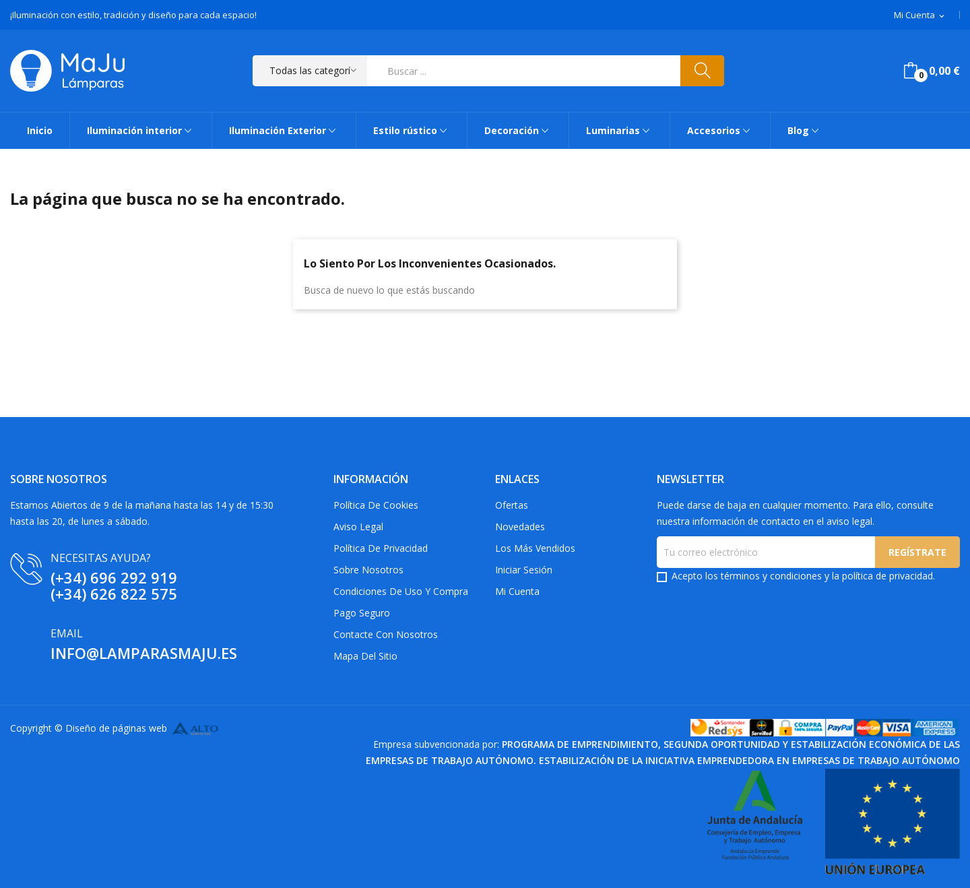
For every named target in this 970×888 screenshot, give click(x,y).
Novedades (520, 526)
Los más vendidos (535, 548)
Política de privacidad (380, 548)
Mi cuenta (517, 591)
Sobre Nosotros (368, 569)
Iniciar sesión (523, 569)
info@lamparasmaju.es (144, 653)
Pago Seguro (361, 612)
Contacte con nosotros (385, 634)
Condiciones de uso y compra (400, 591)
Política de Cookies (375, 505)
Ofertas (511, 505)
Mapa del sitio (365, 655)
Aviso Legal (358, 526)
